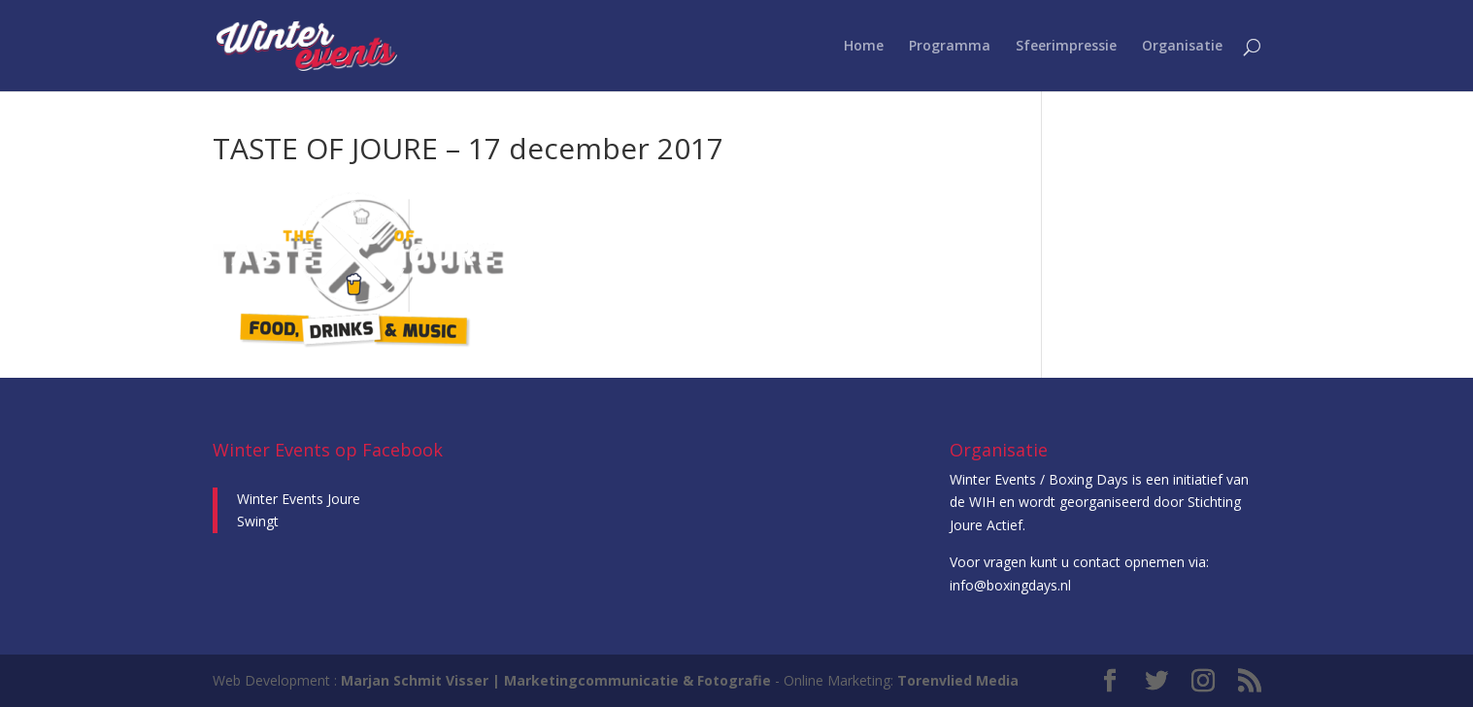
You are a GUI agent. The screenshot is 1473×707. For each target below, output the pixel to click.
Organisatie (1182, 46)
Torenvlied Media (958, 680)
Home (864, 46)
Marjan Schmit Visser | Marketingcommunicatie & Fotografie (556, 680)
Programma (949, 46)
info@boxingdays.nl (1010, 585)
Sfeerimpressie (1066, 46)
